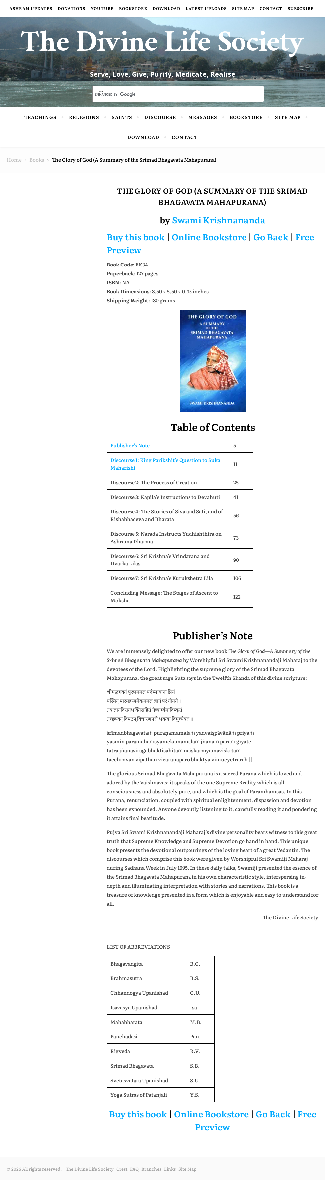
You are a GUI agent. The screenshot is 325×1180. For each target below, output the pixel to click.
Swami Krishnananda (218, 219)
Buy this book (136, 236)
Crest (121, 1169)
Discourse (160, 117)
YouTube (102, 8)
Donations (71, 8)
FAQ (134, 1169)
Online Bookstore (209, 236)
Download (166, 8)
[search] (170, 94)
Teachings (40, 117)
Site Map (243, 8)
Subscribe (301, 8)
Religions (84, 117)
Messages (202, 117)
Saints (122, 117)
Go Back (270, 236)
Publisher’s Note (130, 445)
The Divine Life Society (162, 46)
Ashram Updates (30, 8)
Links (170, 1169)
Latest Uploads (206, 8)
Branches (151, 1169)
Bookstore (133, 8)
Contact (271, 8)
